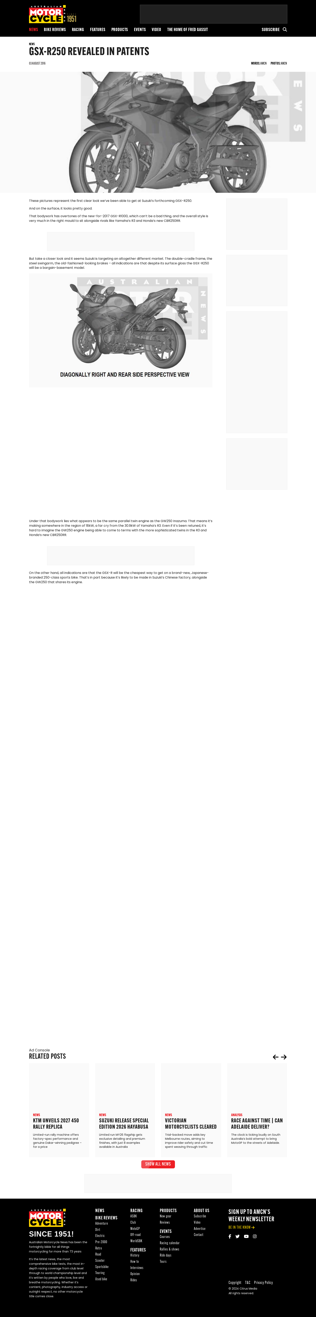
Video (156, 30)
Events (140, 30)
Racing (78, 30)
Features (97, 30)
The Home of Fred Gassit (187, 30)
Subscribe (271, 30)
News (33, 30)
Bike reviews (55, 30)
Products (119, 30)
